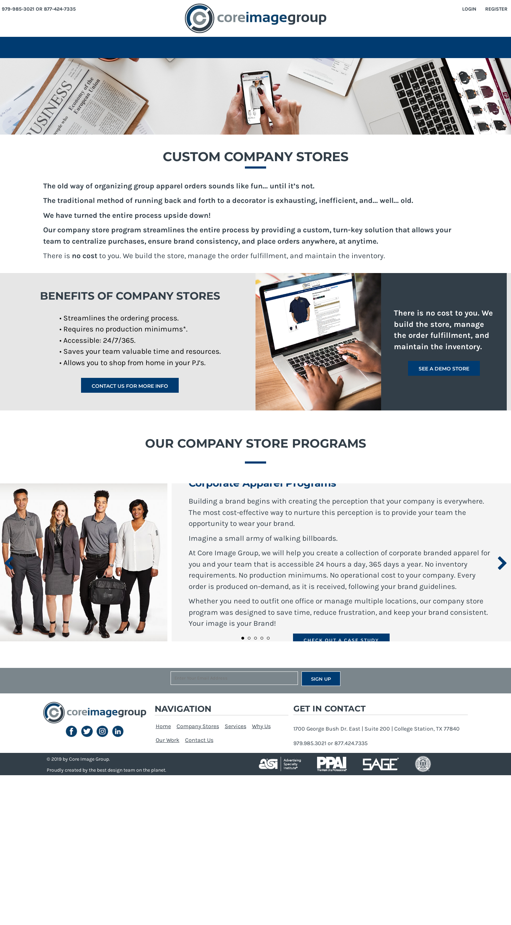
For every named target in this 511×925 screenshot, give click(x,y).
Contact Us (199, 740)
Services (235, 726)
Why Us (261, 726)
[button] (71, 731)
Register (496, 9)
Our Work (167, 740)
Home (163, 726)
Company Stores (198, 726)
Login (469, 9)
